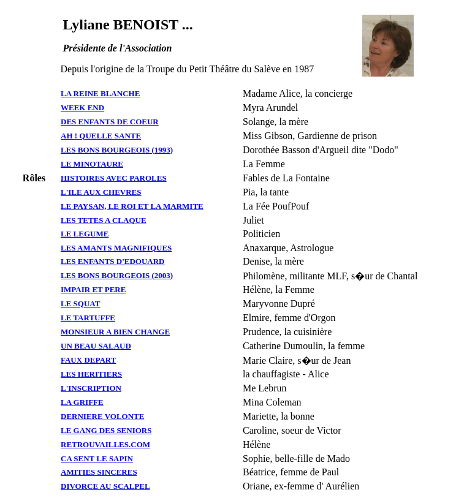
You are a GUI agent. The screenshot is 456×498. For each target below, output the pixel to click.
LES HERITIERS (91, 374)
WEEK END (82, 107)
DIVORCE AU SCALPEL (105, 486)
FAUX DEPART (88, 359)
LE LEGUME (84, 233)
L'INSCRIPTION (91, 388)
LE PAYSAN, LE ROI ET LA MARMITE (132, 206)
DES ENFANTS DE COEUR (110, 121)
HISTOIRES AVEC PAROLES (114, 178)
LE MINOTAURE (92, 163)
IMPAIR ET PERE (93, 289)
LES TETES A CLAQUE (103, 220)
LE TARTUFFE (88, 317)
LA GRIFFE (82, 402)
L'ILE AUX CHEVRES (101, 192)
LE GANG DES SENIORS (106, 430)
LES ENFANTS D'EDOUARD (113, 261)
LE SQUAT (80, 303)
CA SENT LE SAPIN (97, 458)
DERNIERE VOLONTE (102, 416)
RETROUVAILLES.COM (105, 444)
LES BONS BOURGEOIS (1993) (117, 149)
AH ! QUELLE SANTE (101, 135)
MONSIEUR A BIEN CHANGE (115, 331)
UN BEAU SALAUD (96, 345)
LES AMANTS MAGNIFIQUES (116, 247)
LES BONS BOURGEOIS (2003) (117, 275)
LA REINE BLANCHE (100, 93)
